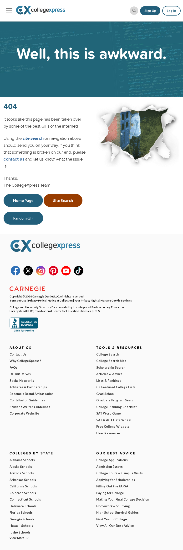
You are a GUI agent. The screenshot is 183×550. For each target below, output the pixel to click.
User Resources (108, 433)
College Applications (112, 460)
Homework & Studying (113, 506)
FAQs (13, 367)
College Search (107, 354)
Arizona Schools (22, 473)
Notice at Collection (60, 300)
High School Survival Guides (117, 512)
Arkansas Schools (23, 480)
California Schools (23, 486)
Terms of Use (18, 300)
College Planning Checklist (116, 407)
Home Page (23, 200)
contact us (14, 159)
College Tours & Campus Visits (119, 473)
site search (33, 138)
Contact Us (18, 354)
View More (17, 538)
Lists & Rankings (108, 381)
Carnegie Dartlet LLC (45, 296)
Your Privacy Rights (86, 300)
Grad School (105, 394)
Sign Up (150, 11)
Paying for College (110, 493)
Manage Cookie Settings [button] (116, 300)
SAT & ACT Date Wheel (113, 420)
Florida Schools (21, 512)
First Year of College (111, 519)
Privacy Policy (37, 300)
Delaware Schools (23, 506)
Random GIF (23, 218)
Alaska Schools (21, 467)
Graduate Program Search (115, 400)
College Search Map (111, 361)
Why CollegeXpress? (25, 361)
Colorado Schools (23, 493)
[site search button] (134, 10)
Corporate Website (24, 413)
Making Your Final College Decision (122, 499)
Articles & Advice (109, 374)
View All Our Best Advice (115, 526)
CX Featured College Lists (116, 387)
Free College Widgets (112, 426)
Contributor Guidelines (27, 400)
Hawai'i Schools (21, 526)
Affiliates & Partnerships (28, 387)
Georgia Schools (22, 519)
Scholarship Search (110, 367)
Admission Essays (109, 467)
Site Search (63, 200)
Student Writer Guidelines (30, 407)
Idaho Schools (20, 532)
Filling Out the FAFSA (112, 486)
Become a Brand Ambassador (31, 394)
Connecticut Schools (25, 499)
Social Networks (22, 381)
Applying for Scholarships (115, 480)
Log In (171, 11)
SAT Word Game (108, 413)
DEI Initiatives (20, 374)
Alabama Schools (22, 460)
